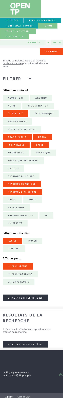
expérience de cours (22, 129)
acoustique (16, 98)
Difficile (14, 248)
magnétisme (16, 152)
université (15, 223)
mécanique (43, 152)
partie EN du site (12, 63)
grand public (17, 137)
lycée (40, 145)
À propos (34, 42)
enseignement (17, 121)
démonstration (38, 105)
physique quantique (22, 184)
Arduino (41, 98)
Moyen (32, 241)
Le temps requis (18, 282)
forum (48, 25)
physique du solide (21, 176)
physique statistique (22, 192)
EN (54, 42)
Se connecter (15, 36)
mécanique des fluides (23, 160)
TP (46, 215)
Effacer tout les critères (25, 298)
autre (12, 105)
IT (60, 42)
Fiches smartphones (19, 25)
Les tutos (12, 20)
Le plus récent (18, 266)
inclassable (16, 145)
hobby (42, 137)
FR (48, 42)
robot (33, 199)
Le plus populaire (20, 274)
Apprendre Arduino (42, 20)
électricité (15, 113)
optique (13, 168)
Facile (12, 241)
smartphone (16, 207)
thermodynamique (20, 215)
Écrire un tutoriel (18, 31)
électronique (44, 113)
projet (12, 199)
